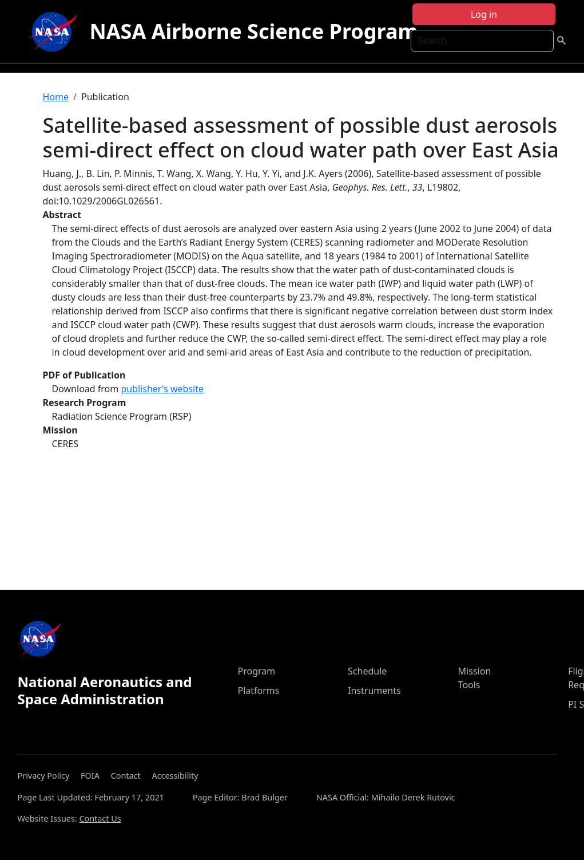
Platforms (258, 690)
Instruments (374, 690)
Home (56, 96)
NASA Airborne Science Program (253, 31)
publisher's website (162, 388)
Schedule (367, 671)
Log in (484, 14)
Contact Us (100, 818)
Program (256, 671)
